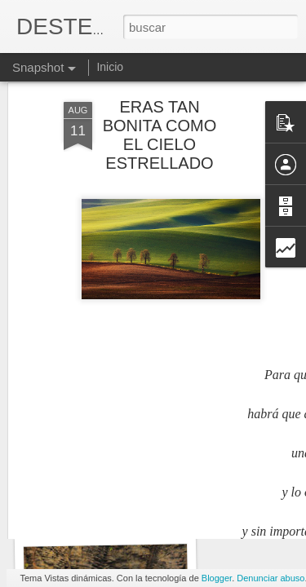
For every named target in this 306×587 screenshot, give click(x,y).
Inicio (109, 66)
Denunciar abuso (270, 578)
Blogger (217, 578)
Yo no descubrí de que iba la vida (134, 512)
